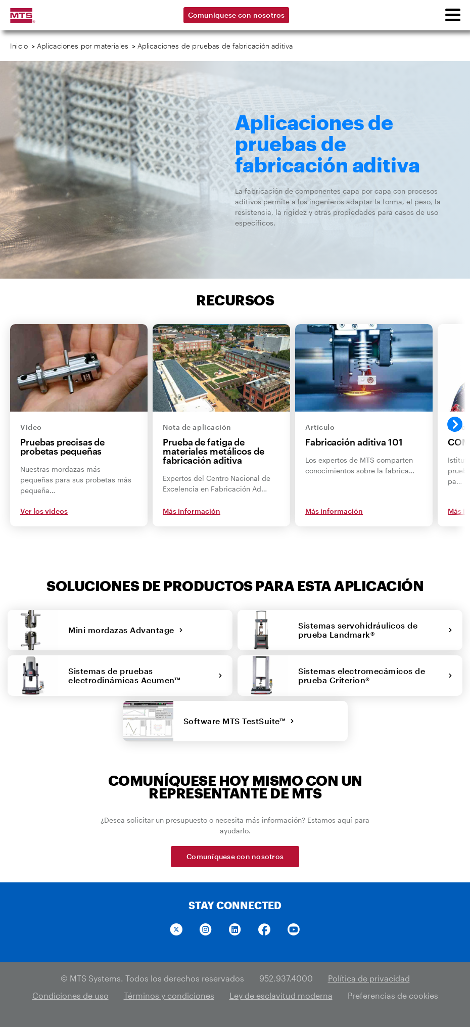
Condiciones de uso (70, 995)
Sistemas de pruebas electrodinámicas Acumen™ (145, 675)
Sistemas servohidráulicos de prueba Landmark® (375, 629)
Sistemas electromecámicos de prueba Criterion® (375, 675)
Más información (191, 511)
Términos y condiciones (169, 995)
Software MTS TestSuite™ (239, 721)
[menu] (452, 15)
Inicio (19, 45)
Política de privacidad (369, 978)
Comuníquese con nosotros (236, 15)
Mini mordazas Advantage (125, 630)
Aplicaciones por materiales (83, 45)
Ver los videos (44, 511)
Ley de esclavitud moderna (281, 995)
